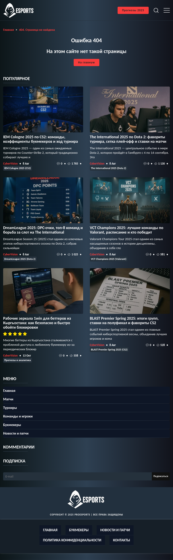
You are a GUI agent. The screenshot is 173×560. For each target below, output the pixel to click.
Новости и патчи (16, 433)
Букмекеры (12, 425)
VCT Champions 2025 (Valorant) (108, 259)
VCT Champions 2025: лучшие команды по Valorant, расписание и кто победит (126, 230)
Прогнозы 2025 (133, 10)
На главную (86, 62)
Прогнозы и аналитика (17, 360)
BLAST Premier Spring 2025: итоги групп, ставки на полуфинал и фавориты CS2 (124, 320)
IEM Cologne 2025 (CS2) (17, 168)
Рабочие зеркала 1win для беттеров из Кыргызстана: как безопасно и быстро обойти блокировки (37, 323)
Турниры (10, 408)
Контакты (121, 540)
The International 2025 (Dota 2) (108, 168)
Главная (9, 390)
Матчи (8, 399)
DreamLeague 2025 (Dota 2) (20, 259)
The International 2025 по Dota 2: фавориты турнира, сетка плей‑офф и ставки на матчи (128, 139)
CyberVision (10, 163)
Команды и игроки (18, 416)
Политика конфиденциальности (72, 540)
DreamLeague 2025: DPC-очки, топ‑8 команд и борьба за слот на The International (43, 230)
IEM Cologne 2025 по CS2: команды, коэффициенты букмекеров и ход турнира (40, 139)
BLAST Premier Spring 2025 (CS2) (109, 349)
